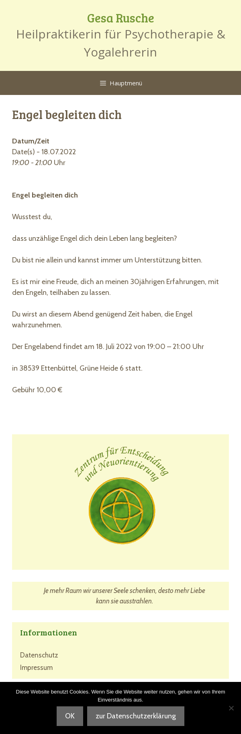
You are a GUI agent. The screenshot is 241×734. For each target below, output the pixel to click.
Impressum (36, 667)
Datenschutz (39, 655)
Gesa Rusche (120, 18)
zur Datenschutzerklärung (136, 716)
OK (70, 716)
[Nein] (231, 708)
